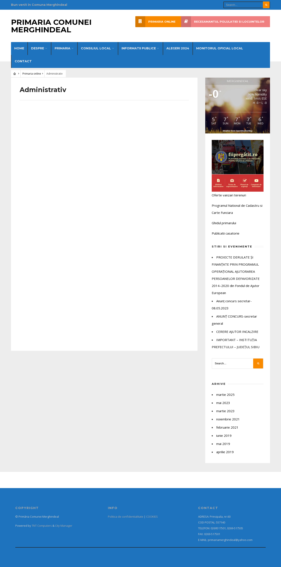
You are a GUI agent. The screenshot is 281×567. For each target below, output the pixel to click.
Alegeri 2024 (177, 48)
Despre (37, 48)
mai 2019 (223, 444)
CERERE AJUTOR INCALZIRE (237, 331)
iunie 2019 (224, 435)
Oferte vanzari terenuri (229, 195)
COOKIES (152, 516)
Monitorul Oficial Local (219, 48)
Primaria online (155, 21)
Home (19, 48)
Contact (23, 61)
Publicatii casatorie (225, 233)
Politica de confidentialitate (125, 516)
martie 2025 (225, 394)
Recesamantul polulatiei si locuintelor (222, 21)
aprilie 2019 (225, 452)
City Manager (63, 526)
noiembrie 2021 (228, 419)
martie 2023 (225, 411)
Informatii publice (139, 48)
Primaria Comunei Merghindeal (51, 25)
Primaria (62, 48)
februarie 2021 (227, 427)
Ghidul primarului (224, 223)
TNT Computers (42, 526)
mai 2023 (223, 403)
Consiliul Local (96, 48)
